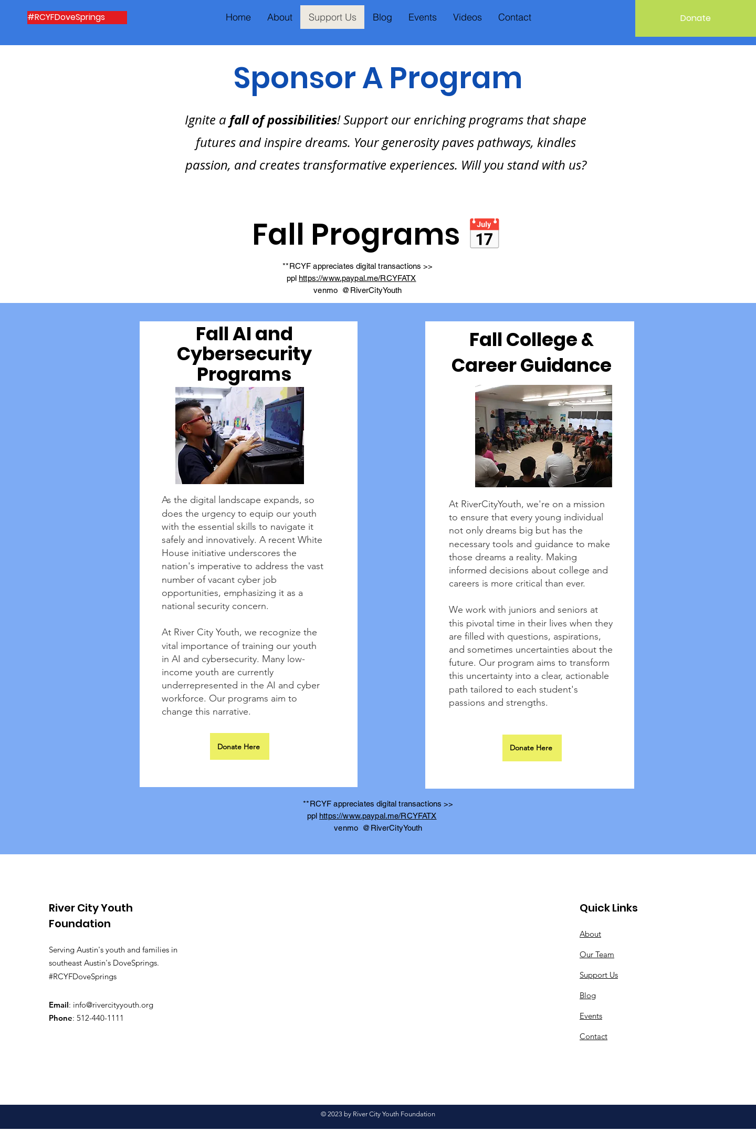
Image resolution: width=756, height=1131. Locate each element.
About (590, 934)
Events (591, 1016)
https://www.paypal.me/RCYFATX (357, 278)
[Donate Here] (239, 746)
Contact (593, 1036)
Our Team (597, 954)
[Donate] (695, 18)
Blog (588, 995)
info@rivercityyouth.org (113, 1005)
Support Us (599, 975)
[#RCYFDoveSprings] (77, 17)
